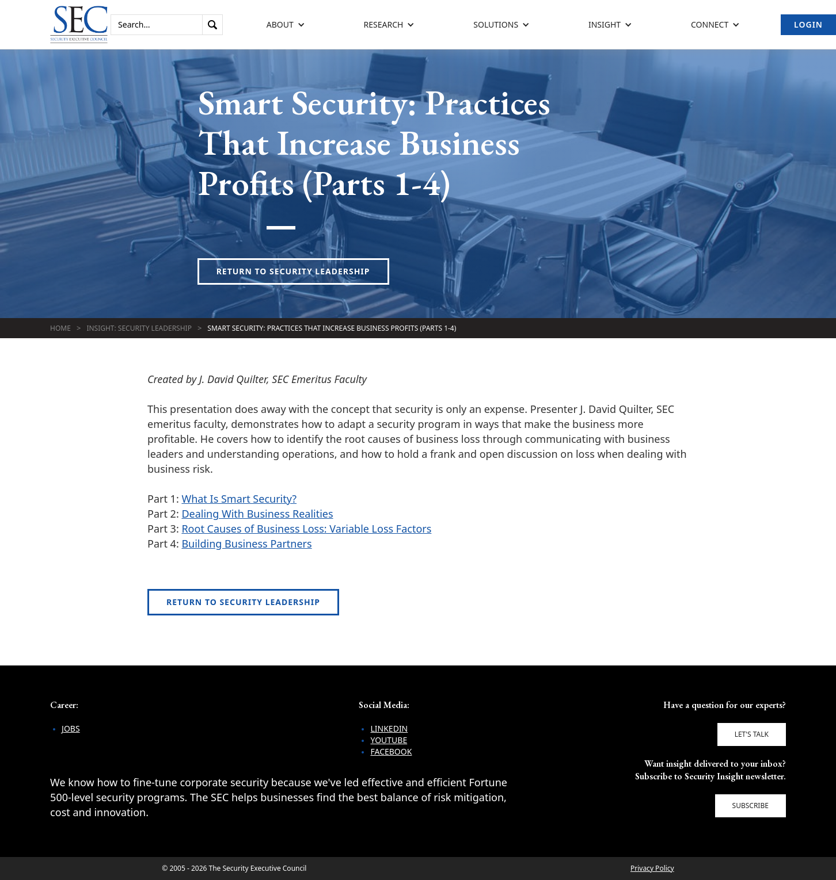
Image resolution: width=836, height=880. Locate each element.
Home (60, 328)
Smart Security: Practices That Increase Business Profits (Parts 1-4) (331, 328)
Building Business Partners (246, 543)
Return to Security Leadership (293, 271)
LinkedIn (389, 728)
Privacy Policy (652, 868)
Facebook (391, 751)
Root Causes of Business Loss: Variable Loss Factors (306, 528)
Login (808, 24)
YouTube (388, 739)
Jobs (71, 728)
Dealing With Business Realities (257, 514)
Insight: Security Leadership (139, 328)
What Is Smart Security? (239, 499)
